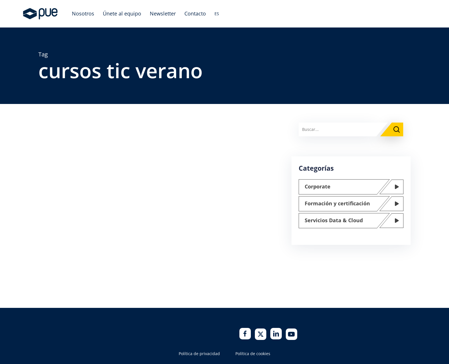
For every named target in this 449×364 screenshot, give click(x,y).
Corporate (317, 186)
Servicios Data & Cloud (334, 220)
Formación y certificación (337, 203)
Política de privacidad (199, 353)
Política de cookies (252, 353)
